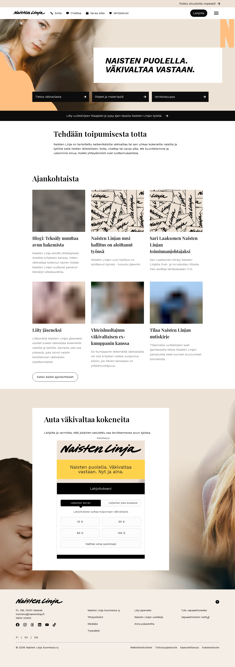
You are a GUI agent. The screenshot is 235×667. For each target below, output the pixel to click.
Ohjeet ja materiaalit (121, 97)
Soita (56, 13)
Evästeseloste (210, 647)
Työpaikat (94, 630)
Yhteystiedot (95, 617)
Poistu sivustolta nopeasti (200, 3)
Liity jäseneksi (142, 610)
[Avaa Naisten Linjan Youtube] (47, 625)
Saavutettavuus (189, 647)
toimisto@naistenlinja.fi (30, 614)
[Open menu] (216, 13)
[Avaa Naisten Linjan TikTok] (54, 625)
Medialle (93, 623)
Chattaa (73, 13)
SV (26, 637)
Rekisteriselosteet (141, 647)
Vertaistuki (119, 13)
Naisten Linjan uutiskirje (148, 617)
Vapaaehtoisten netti (195, 617)
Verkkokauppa (180, 97)
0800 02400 (23, 617)
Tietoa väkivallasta (61, 97)
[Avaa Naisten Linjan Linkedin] (39, 625)
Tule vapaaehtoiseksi (194, 610)
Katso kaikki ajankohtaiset (55, 377)
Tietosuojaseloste (166, 647)
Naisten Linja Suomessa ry (104, 610)
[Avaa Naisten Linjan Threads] (32, 625)
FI (17, 637)
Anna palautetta (144, 623)
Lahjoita (198, 13)
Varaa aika (95, 13)
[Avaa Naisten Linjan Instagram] (25, 625)
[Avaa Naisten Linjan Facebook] (17, 625)
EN (36, 637)
